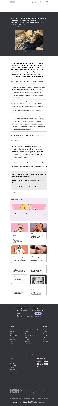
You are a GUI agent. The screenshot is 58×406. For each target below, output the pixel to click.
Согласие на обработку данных (28, 398)
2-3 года (45, 335)
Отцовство (33, 289)
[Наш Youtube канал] (45, 364)
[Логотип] (12, 2)
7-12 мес (45, 331)
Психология (27, 341)
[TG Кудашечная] (40, 362)
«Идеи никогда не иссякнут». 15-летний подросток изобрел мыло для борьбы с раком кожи (29, 175)
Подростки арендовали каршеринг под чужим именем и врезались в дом (27, 186)
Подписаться (38, 313)
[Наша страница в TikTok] (40, 364)
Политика (12, 378)
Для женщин (12, 339)
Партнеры (12, 349)
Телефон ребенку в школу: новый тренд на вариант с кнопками (23, 213)
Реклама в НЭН (13, 363)
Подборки (12, 343)
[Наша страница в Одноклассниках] (47, 362)
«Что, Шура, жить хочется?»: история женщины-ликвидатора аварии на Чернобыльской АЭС (19, 270)
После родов (13, 337)
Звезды (26, 349)
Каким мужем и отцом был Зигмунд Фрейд (37, 292)
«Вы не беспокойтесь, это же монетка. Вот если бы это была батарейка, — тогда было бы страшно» (37, 259)
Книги (26, 347)
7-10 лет (44, 339)
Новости (12, 14)
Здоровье (27, 339)
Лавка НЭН (12, 369)
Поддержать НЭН (13, 371)
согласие (21, 316)
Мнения (32, 233)
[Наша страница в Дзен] (38, 364)
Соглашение (12, 375)
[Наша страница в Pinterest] (42, 364)
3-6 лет (44, 337)
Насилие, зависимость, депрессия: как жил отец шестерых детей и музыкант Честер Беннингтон (37, 270)
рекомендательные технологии (38, 402)
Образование (28, 343)
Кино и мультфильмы (29, 345)
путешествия (14, 59)
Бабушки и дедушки (29, 335)
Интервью (14, 265)
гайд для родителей (38, 166)
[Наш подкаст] (38, 367)
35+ (25, 333)
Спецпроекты (13, 365)
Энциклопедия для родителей (31, 329)
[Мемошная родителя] (42, 362)
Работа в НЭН (13, 367)
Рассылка (43, 2)
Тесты (11, 347)
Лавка (37, 2)
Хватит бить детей (29, 354)
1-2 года (44, 333)
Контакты (12, 373)
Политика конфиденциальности (42, 398)
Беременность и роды (14, 335)
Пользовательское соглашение (15, 398)
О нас (11, 361)
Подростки (45, 341)
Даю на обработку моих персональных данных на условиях (29, 316)
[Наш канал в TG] (38, 362)
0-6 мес (44, 329)
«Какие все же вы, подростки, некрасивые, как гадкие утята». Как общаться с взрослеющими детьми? (27, 181)
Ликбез (14, 256)
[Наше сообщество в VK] (45, 362)
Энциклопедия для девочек (31, 352)
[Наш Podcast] (47, 364)
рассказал (34, 76)
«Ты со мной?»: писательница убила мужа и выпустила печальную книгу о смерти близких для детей (19, 281)
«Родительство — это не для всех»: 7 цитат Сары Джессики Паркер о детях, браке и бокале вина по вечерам (37, 236)
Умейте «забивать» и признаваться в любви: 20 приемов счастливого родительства (18, 238)
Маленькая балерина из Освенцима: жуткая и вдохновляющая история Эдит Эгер (18, 292)
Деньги (26, 337)
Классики (27, 350)
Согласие (12, 376)
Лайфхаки (15, 235)
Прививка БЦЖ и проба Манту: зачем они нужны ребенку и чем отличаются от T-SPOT (19, 259)
